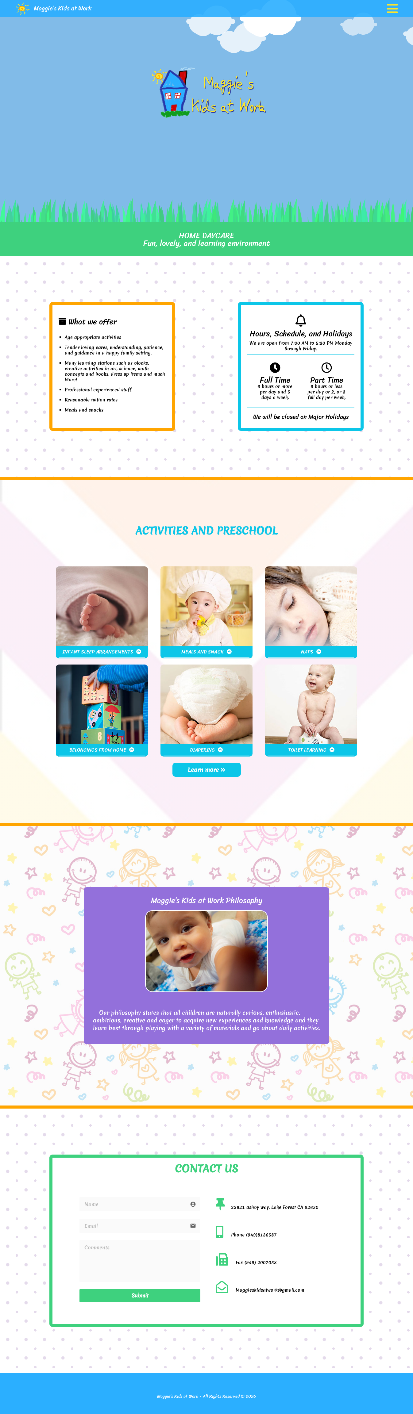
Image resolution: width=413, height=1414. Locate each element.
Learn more (207, 770)
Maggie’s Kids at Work (63, 8)
